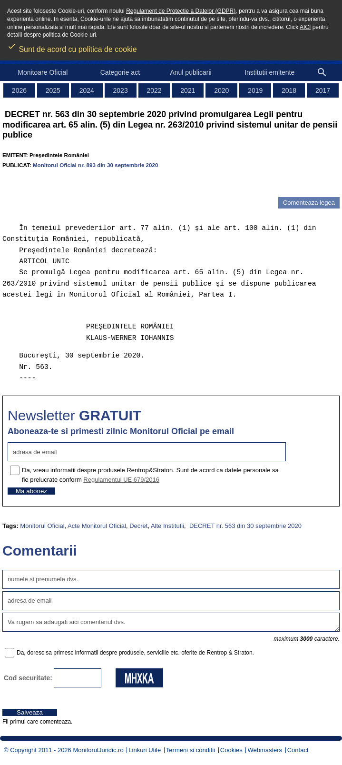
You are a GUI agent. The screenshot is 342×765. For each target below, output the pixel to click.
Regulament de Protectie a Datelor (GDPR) (180, 11)
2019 (255, 90)
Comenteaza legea (309, 202)
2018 (289, 90)
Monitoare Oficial (43, 72)
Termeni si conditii (190, 750)
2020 (221, 90)
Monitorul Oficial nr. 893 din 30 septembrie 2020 (95, 165)
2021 (187, 90)
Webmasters (264, 750)
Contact (298, 750)
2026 (19, 90)
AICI (305, 27)
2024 (86, 90)
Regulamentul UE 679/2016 (121, 479)
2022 (154, 90)
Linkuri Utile (144, 750)
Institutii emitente (269, 72)
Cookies (231, 750)
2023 (120, 90)
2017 (322, 90)
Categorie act (120, 72)
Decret (138, 525)
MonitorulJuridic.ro (98, 750)
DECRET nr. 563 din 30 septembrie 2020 (244, 525)
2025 (53, 90)
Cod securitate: (28, 678)
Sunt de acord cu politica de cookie (72, 46)
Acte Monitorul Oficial (97, 525)
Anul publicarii (190, 72)
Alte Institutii (167, 525)
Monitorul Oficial (42, 525)
